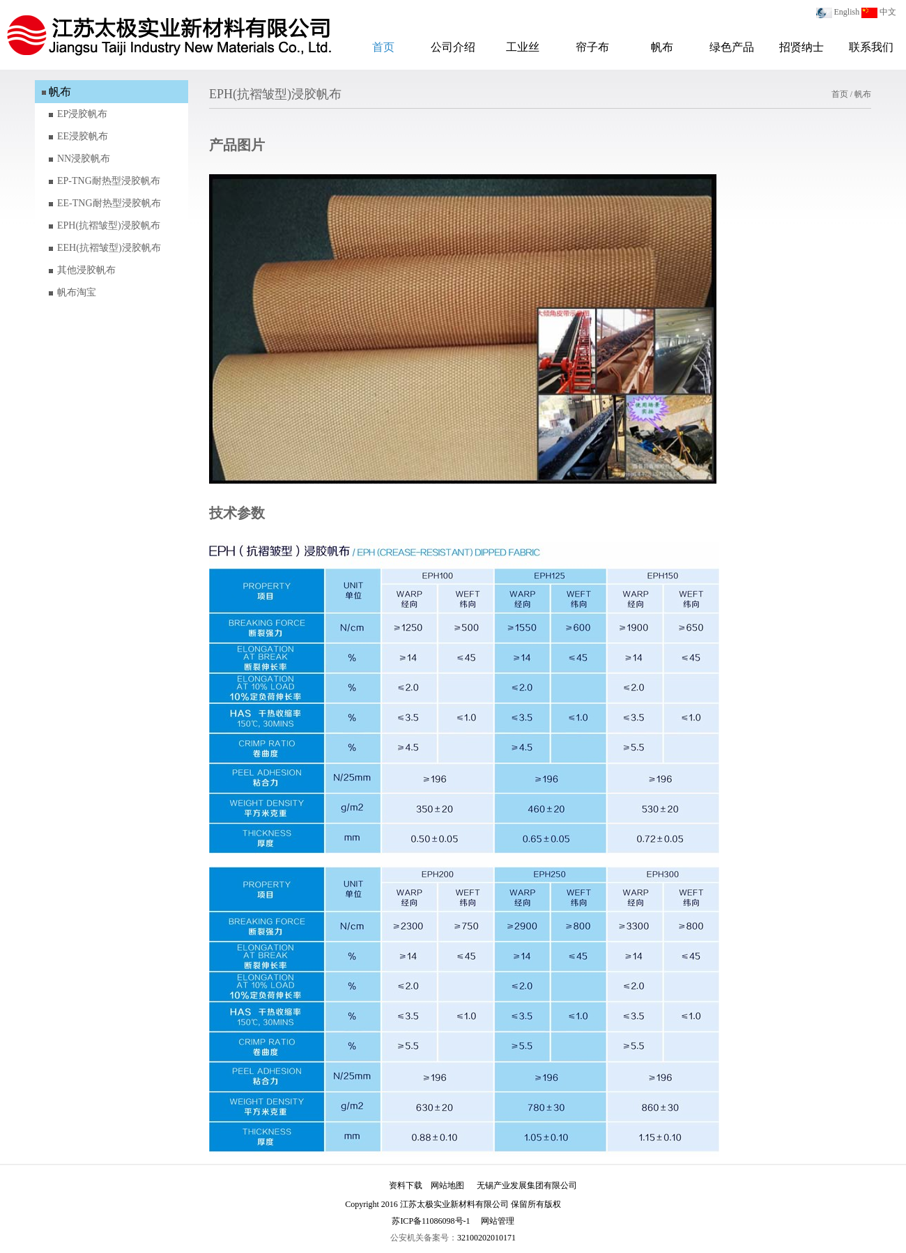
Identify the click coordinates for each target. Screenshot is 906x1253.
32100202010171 (486, 1238)
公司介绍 (453, 47)
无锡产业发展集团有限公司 (527, 1185)
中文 (888, 12)
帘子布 (592, 47)
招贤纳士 (801, 47)
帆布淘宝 (76, 292)
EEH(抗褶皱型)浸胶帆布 (109, 248)
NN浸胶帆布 (83, 158)
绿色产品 (731, 47)
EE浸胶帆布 (82, 136)
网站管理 (497, 1221)
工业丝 (522, 47)
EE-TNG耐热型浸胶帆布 (109, 203)
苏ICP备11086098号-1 (431, 1221)
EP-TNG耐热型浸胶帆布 (108, 181)
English (847, 12)
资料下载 (405, 1185)
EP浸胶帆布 (82, 114)
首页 (383, 47)
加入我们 (364, 1185)
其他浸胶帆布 (86, 270)
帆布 (662, 47)
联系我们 (871, 47)
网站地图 (447, 1185)
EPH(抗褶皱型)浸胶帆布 (108, 225)
